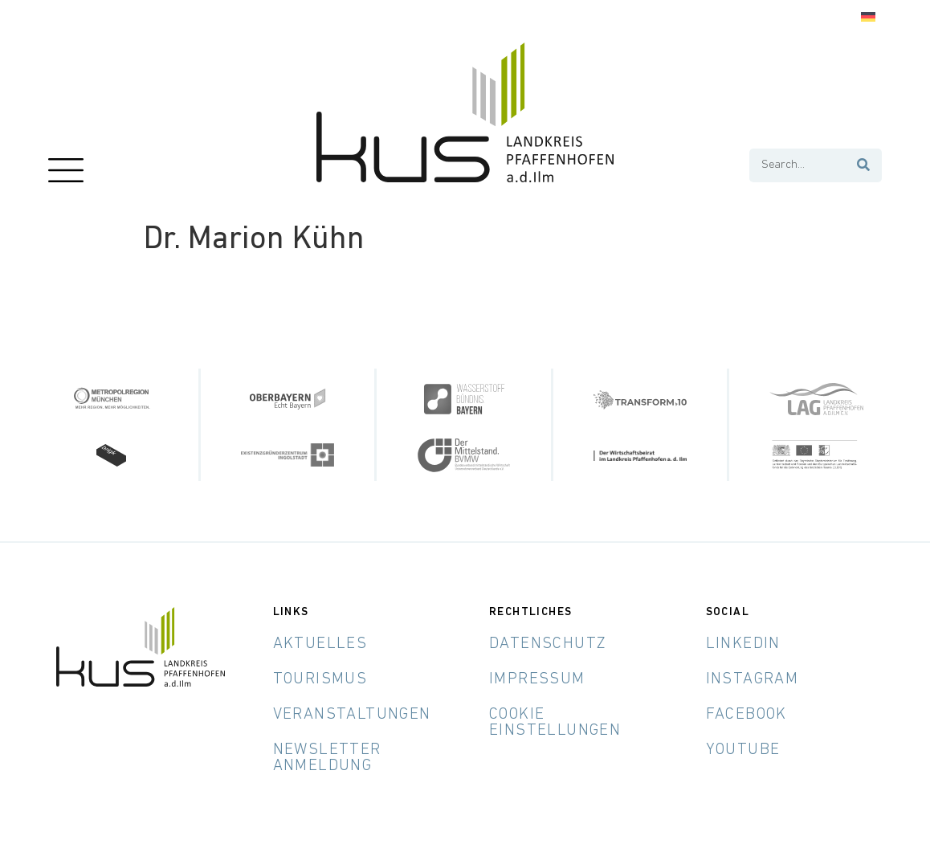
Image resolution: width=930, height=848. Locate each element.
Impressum (537, 679)
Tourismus (320, 679)
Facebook (746, 715)
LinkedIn (743, 644)
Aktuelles (320, 644)
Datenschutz (547, 644)
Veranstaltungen (352, 715)
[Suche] (864, 165)
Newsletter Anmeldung (327, 758)
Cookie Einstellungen (555, 723)
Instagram (752, 679)
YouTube (743, 750)
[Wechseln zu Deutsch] (868, 17)
